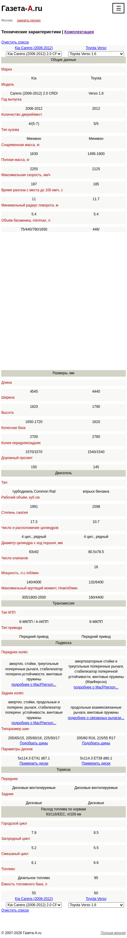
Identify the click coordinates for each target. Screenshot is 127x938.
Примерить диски (34, 763)
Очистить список (15, 42)
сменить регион (29, 20)
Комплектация (79, 31)
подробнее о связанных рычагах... (96, 718)
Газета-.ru (21, 8)
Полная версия (113, 933)
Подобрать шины (34, 743)
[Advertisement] (63, 301)
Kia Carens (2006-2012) (34, 48)
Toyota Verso (96, 48)
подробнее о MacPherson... (34, 684)
